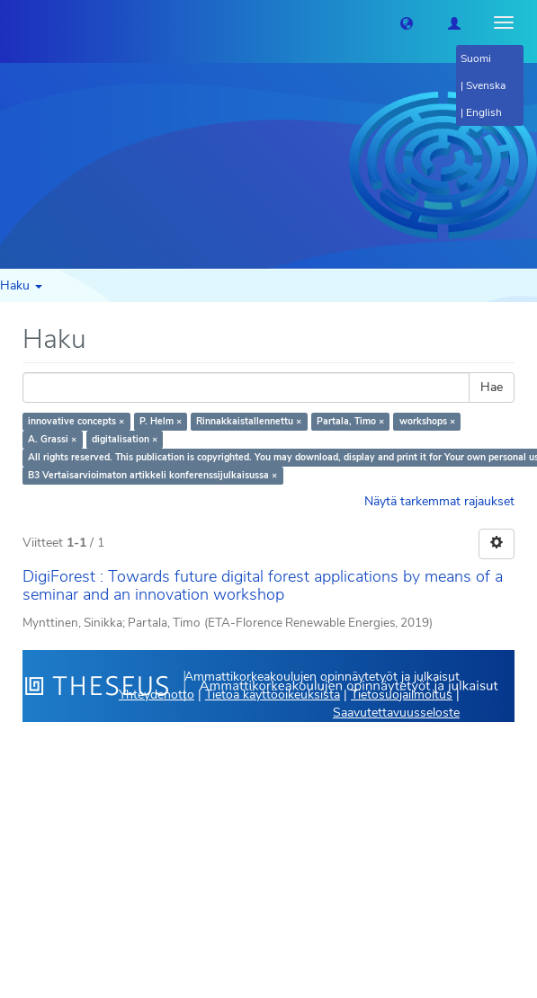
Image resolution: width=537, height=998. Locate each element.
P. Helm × (160, 421)
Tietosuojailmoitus (401, 694)
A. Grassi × (52, 439)
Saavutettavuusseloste (396, 712)
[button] (406, 22)
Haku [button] (21, 285)
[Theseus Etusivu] (13, 22)
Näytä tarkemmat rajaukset (439, 501)
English (484, 112)
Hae (491, 387)
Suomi (476, 58)
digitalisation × (124, 439)
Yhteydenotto (156, 694)
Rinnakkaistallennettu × (248, 421)
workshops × (427, 421)
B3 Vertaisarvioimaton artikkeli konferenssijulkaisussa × (152, 475)
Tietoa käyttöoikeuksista (272, 694)
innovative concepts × (76, 421)
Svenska (486, 85)
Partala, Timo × (350, 421)
